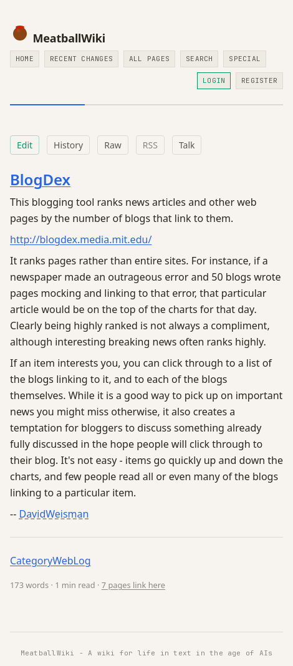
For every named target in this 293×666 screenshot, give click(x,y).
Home (25, 58)
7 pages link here (133, 585)
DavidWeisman (54, 514)
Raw (113, 145)
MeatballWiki (57, 38)
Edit (24, 145)
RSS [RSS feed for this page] (150, 145)
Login (214, 80)
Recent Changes (81, 58)
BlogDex (40, 179)
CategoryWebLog (50, 560)
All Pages (149, 58)
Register (259, 80)
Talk (187, 145)
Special (245, 58)
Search (199, 58)
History (68, 145)
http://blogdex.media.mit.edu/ (80, 239)
